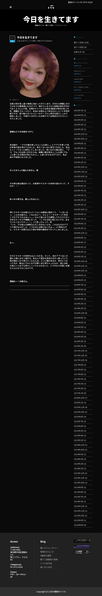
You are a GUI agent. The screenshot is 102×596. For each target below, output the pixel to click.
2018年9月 (78, 317)
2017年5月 (78, 378)
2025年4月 (78, 119)
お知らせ (78, 51)
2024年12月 (79, 134)
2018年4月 (78, 331)
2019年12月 (79, 261)
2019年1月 (78, 308)
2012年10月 (79, 515)
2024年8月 (78, 143)
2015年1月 (78, 440)
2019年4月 (78, 298)
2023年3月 (78, 195)
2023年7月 (78, 190)
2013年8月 (78, 492)
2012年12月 (79, 506)
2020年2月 (78, 251)
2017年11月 (79, 355)
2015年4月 (78, 435)
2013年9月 (78, 487)
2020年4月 (78, 242)
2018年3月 (78, 336)
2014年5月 (78, 454)
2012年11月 (79, 510)
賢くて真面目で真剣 (81, 87)
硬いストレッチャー (81, 63)
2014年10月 (79, 449)
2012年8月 (78, 525)
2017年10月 (79, 360)
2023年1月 (78, 204)
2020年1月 (78, 256)
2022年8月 (78, 214)
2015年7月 (78, 421)
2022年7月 (78, 218)
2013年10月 (79, 482)
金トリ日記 (79, 47)
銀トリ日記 (49, 25)
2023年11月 (79, 171)
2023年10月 (79, 176)
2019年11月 (79, 265)
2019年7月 (78, 284)
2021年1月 (78, 228)
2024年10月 (79, 138)
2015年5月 (78, 430)
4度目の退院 (78, 79)
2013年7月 (78, 496)
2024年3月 (78, 157)
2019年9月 (78, 275)
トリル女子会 (79, 95)
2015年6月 (78, 426)
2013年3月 (78, 501)
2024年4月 (78, 152)
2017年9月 (78, 364)
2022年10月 (79, 209)
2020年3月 (78, 247)
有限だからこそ (79, 71)
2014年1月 (78, 468)
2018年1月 (78, 346)
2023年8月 (78, 185)
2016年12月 (79, 397)
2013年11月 (79, 477)
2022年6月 (78, 223)
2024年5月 (78, 148)
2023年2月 (78, 199)
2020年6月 (78, 237)
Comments (48, 41)
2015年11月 (79, 407)
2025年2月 (78, 124)
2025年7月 (78, 110)
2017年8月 (78, 369)
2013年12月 (79, 473)
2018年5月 (78, 327)
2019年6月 (78, 289)
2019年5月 (78, 294)
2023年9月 (78, 181)
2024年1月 (78, 162)
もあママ (24, 41)
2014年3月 (78, 459)
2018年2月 (78, 341)
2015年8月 (78, 416)
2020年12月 (79, 232)
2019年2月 (78, 303)
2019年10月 (79, 270)
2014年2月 (78, 463)
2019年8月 (78, 280)
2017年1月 (78, 393)
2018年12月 (79, 313)
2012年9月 (78, 520)
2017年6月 (78, 374)
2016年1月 (78, 402)
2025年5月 (78, 115)
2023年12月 (79, 167)
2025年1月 (78, 129)
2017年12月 (79, 350)
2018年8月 (78, 322)
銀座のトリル (39, 25)
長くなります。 (47, 567)
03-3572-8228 (86, 2)
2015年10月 (79, 411)
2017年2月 (78, 388)
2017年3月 (78, 383)
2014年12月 (79, 444)
